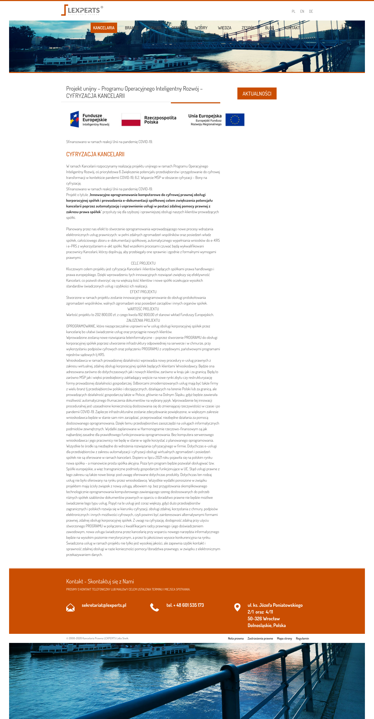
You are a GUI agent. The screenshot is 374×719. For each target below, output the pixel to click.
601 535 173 (193, 605)
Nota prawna (236, 638)
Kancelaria (104, 27)
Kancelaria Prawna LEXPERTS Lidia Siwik (105, 638)
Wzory (201, 27)
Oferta (178, 27)
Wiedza (224, 27)
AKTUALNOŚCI (257, 93)
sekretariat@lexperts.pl (104, 605)
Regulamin (302, 638)
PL (294, 11)
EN (302, 11)
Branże (132, 27)
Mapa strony (284, 638)
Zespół (248, 27)
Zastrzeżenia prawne (260, 638)
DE (311, 11)
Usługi (155, 27)
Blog (269, 27)
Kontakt (292, 27)
